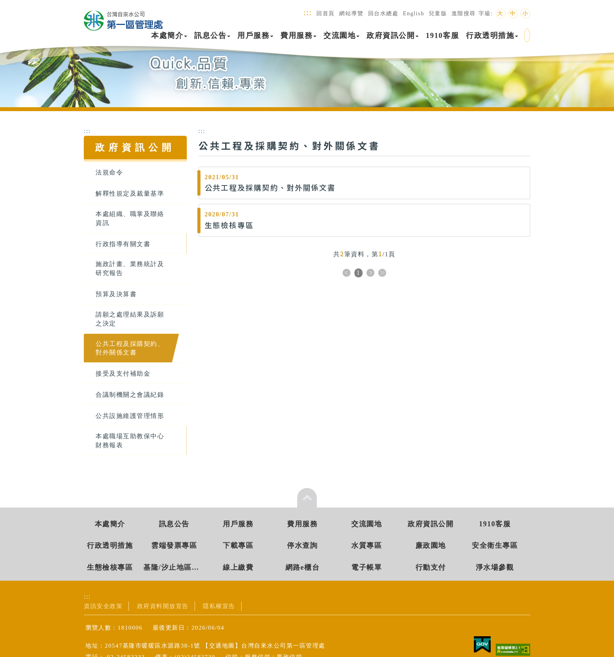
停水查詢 (302, 545)
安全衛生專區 (495, 545)
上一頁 (346, 273)
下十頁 (382, 273)
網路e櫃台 (302, 567)
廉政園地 (430, 545)
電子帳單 (366, 567)
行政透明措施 (492, 35)
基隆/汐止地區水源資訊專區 (174, 567)
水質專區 (366, 545)
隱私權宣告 (219, 606)
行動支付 (430, 567)
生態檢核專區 (110, 567)
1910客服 (442, 35)
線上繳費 (238, 567)
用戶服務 (255, 35)
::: (307, 12)
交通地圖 (222, 645)
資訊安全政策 (103, 606)
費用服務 (298, 35)
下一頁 (370, 273)
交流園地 (341, 35)
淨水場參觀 (495, 567)
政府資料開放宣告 (163, 606)
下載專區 (238, 545)
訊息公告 (212, 35)
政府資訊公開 (393, 35)
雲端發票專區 (174, 545)
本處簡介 (169, 35)
